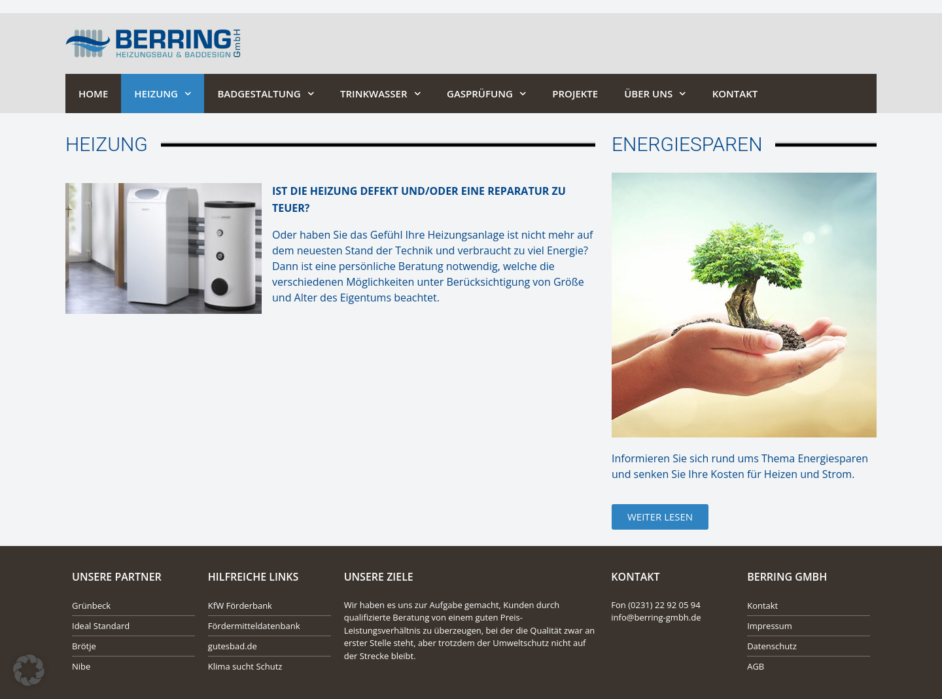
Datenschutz (772, 646)
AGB (755, 666)
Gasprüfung (486, 94)
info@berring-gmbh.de (656, 617)
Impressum (769, 626)
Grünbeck (91, 605)
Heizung (162, 94)
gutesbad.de (232, 646)
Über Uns (655, 94)
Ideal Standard (101, 626)
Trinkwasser (380, 94)
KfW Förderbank (240, 605)
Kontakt (735, 93)
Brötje (84, 646)
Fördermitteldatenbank (254, 626)
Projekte (575, 93)
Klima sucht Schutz (245, 666)
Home (93, 93)
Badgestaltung (265, 94)
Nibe (81, 666)
